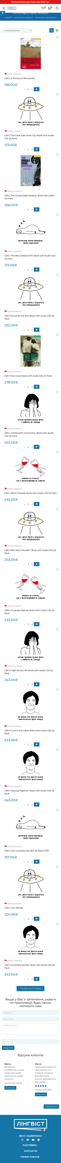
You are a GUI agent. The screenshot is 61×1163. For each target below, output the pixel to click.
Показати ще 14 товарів (30, 988)
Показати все (51, 1106)
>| (19, 995)
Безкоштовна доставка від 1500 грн (30, 2)
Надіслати (8, 1048)
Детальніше (10, 1088)
